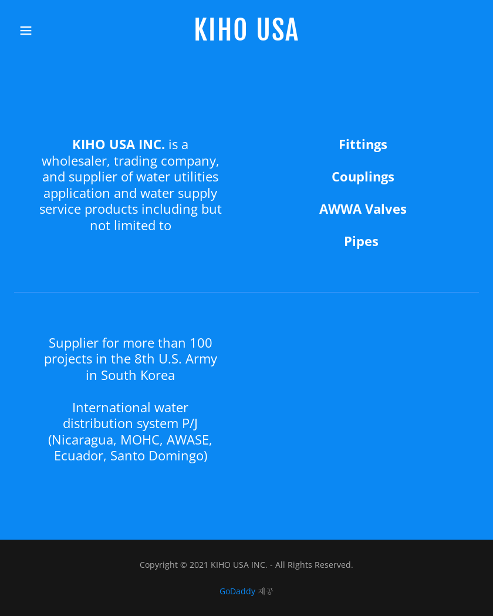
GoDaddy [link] (237, 591)
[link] (246, 37)
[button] (37, 30)
